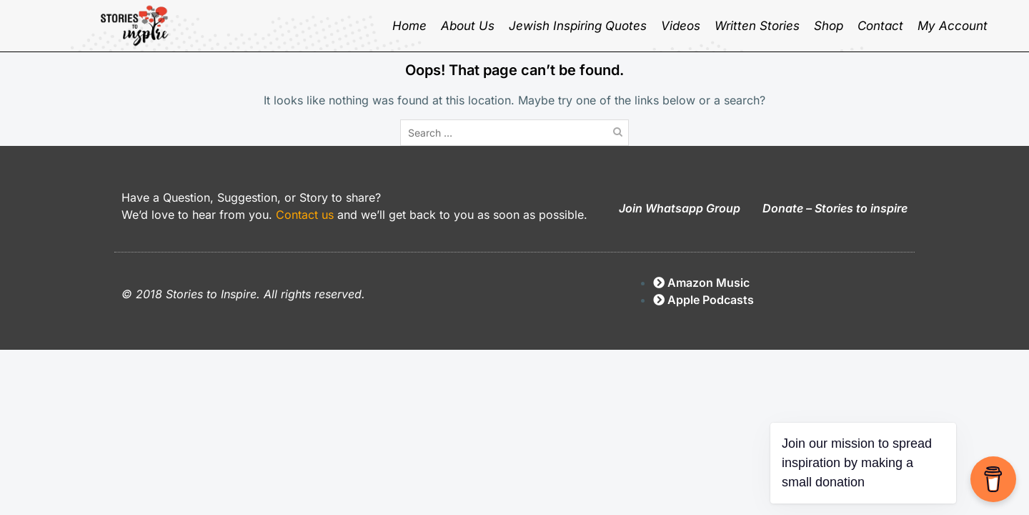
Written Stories (757, 26)
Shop (828, 26)
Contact (880, 26)
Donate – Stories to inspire (835, 208)
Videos (680, 26)
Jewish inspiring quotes (578, 26)
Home (409, 26)
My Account (953, 26)
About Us (467, 26)
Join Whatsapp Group (679, 208)
